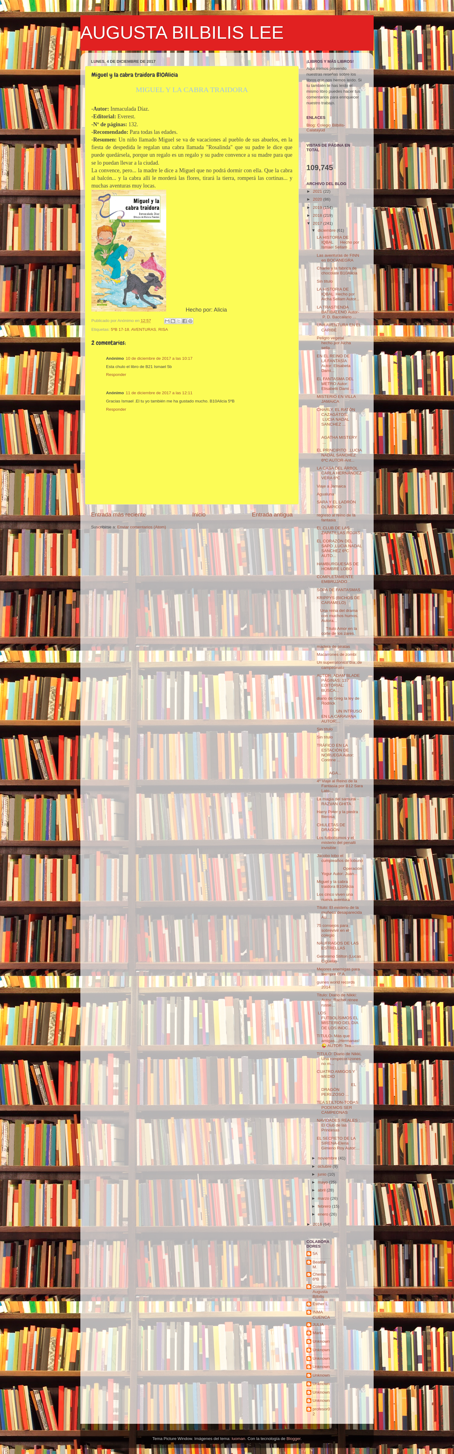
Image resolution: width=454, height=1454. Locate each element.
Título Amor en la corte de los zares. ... (338, 633)
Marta (318, 1333)
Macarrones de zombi (337, 654)
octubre (325, 1166)
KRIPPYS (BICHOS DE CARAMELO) (338, 600)
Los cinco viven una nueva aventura (335, 897)
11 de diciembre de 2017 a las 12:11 (159, 393)
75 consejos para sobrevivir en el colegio (333, 930)
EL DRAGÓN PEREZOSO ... (336, 1089)
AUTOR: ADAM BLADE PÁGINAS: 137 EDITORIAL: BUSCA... (339, 683)
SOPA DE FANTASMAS (339, 590)
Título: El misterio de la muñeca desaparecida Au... (339, 912)
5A (315, 1253)
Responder (116, 374)
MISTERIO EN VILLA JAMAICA (336, 399)
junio (323, 1174)
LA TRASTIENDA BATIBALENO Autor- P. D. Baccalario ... (338, 312)
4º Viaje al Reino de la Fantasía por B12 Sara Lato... (340, 786)
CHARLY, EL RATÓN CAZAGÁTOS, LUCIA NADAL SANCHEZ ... (336, 417)
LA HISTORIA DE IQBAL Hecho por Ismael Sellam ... (338, 242)
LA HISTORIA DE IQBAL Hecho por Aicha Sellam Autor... (338, 294)
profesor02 (321, 1411)
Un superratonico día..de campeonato (339, 665)
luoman (238, 1438)
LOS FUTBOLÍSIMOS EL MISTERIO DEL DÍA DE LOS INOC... (337, 1020)
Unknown (321, 1341)
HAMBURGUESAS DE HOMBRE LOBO (338, 566)
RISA (163, 329)
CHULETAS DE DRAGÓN (331, 827)
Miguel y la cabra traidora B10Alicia (335, 884)
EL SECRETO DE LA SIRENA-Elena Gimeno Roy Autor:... (338, 1143)
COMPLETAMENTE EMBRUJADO (335, 579)
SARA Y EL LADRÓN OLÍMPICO (336, 504)
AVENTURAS (143, 329)
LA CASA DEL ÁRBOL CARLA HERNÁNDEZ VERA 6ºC (339, 473)
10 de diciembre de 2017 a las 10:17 (159, 358)
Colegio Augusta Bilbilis (320, 1291)
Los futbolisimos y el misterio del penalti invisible (336, 842)
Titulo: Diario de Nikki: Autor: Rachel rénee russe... (337, 1000)
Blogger (294, 1438)
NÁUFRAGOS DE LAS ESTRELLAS (338, 945)
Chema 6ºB (319, 1276)
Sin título (325, 281)
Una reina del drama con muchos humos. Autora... (337, 615)
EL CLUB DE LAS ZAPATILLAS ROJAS (338, 530)
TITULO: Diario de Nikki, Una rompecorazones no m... (339, 1059)
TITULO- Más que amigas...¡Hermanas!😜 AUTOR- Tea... (338, 1041)
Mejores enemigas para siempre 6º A (338, 971)
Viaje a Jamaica (331, 486)
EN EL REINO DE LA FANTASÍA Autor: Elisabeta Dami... (333, 363)
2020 (318, 199)
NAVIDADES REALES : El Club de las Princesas (338, 1125)
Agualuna (325, 494)
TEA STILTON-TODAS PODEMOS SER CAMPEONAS (337, 1107)
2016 (318, 1224)
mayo (323, 1182)
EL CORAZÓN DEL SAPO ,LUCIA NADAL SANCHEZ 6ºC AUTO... (339, 548)
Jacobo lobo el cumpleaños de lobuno (340, 858)
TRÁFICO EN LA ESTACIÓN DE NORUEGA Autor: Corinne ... (335, 753)
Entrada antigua (272, 514)
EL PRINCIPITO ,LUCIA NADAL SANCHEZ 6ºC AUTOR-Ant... (339, 455)
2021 (318, 191)
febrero (325, 1206)
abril (322, 1190)
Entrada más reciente (118, 514)
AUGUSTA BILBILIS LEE (182, 32)
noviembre (328, 1158)
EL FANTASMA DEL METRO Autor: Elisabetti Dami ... (335, 384)
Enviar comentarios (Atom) (141, 527)
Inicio (199, 514)
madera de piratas (333, 646)
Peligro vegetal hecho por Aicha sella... (338, 343)
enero (323, 1214)
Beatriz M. (319, 1264)
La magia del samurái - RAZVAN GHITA (338, 801)
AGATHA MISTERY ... (339, 437)
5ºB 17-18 (120, 329)
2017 (318, 223)
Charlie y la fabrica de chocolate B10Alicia (337, 270)
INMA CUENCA (321, 1314)
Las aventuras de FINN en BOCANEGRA (338, 258)
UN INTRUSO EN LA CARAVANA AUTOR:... (339, 716)
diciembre (327, 230)
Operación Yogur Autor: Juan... (339, 871)
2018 (318, 215)
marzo (324, 1198)
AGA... (339, 770)
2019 (318, 207)
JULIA (318, 1324)
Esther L (320, 1304)
